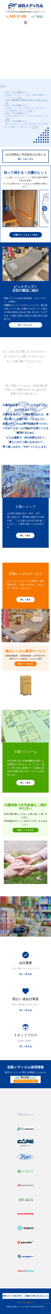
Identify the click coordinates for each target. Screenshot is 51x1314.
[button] (6, 208)
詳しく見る (25, 535)
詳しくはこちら (25, 158)
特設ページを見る (25, 663)
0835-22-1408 (16, 16)
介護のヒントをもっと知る (25, 234)
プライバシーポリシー (25, 1302)
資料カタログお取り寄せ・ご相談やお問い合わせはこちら (26, 1296)
